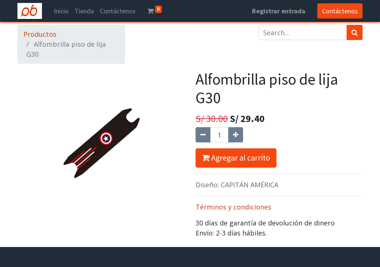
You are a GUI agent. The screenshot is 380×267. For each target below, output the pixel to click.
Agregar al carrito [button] (236, 157)
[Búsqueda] (355, 32)
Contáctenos (340, 11)
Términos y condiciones (233, 206)
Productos (39, 34)
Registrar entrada (278, 11)
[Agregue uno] (235, 134)
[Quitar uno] (203, 134)
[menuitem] (61, 11)
